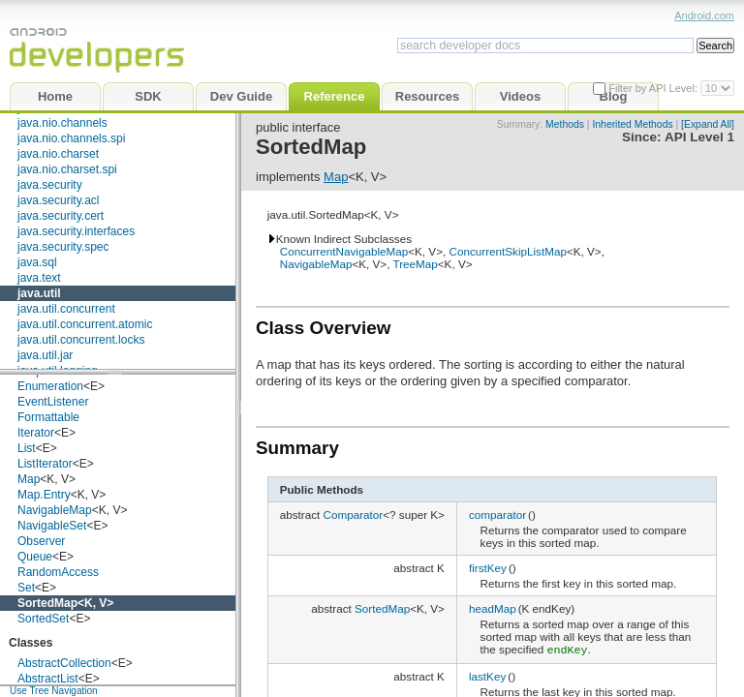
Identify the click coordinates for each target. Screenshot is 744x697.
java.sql (37, 262)
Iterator (35, 432)
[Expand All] (707, 124)
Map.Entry (44, 494)
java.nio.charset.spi (67, 169)
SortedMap (47, 603)
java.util (39, 293)
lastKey (487, 674)
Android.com (704, 15)
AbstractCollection (64, 663)
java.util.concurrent (66, 309)
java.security (49, 185)
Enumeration (50, 386)
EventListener (52, 402)
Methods (564, 124)
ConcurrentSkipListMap (507, 251)
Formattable (48, 417)
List (26, 448)
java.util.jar (45, 355)
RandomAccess (58, 572)
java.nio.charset (58, 154)
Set (26, 587)
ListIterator (45, 463)
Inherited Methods (632, 124)
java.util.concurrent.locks (80, 340)
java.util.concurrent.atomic (84, 324)
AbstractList (47, 678)
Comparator (354, 514)
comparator (497, 514)
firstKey (488, 567)
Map (28, 479)
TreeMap (414, 264)
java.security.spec (62, 247)
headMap (492, 608)
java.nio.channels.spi (71, 138)
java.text (39, 278)
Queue (34, 556)
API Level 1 (699, 137)
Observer (41, 541)
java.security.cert (60, 216)
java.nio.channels (62, 123)
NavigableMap (54, 510)
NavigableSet (51, 525)
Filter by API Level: (654, 88)
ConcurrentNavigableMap (344, 251)
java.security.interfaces (76, 231)
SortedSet (43, 618)
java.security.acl (58, 200)
